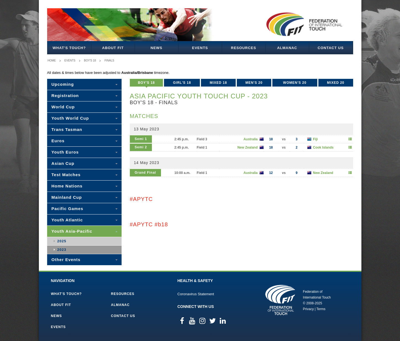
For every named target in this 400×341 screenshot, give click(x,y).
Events (200, 48)
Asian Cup (63, 163)
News (156, 48)
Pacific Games (68, 208)
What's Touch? (69, 48)
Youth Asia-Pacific (72, 231)
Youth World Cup (70, 118)
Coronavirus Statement (196, 294)
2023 (61, 250)
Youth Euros (65, 152)
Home (52, 60)
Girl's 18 (182, 83)
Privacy (308, 309)
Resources (243, 48)
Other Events (66, 259)
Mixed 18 (218, 83)
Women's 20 (295, 83)
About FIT (113, 48)
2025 (61, 241)
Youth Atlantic (67, 220)
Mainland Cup (67, 197)
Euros (58, 140)
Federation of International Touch (280, 300)
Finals (109, 60)
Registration (65, 95)
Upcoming (63, 84)
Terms (321, 309)
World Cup (63, 106)
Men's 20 (253, 83)
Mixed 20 (335, 83)
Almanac (287, 48)
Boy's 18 (90, 60)
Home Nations (67, 186)
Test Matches (66, 174)
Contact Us (330, 48)
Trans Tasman (67, 129)
